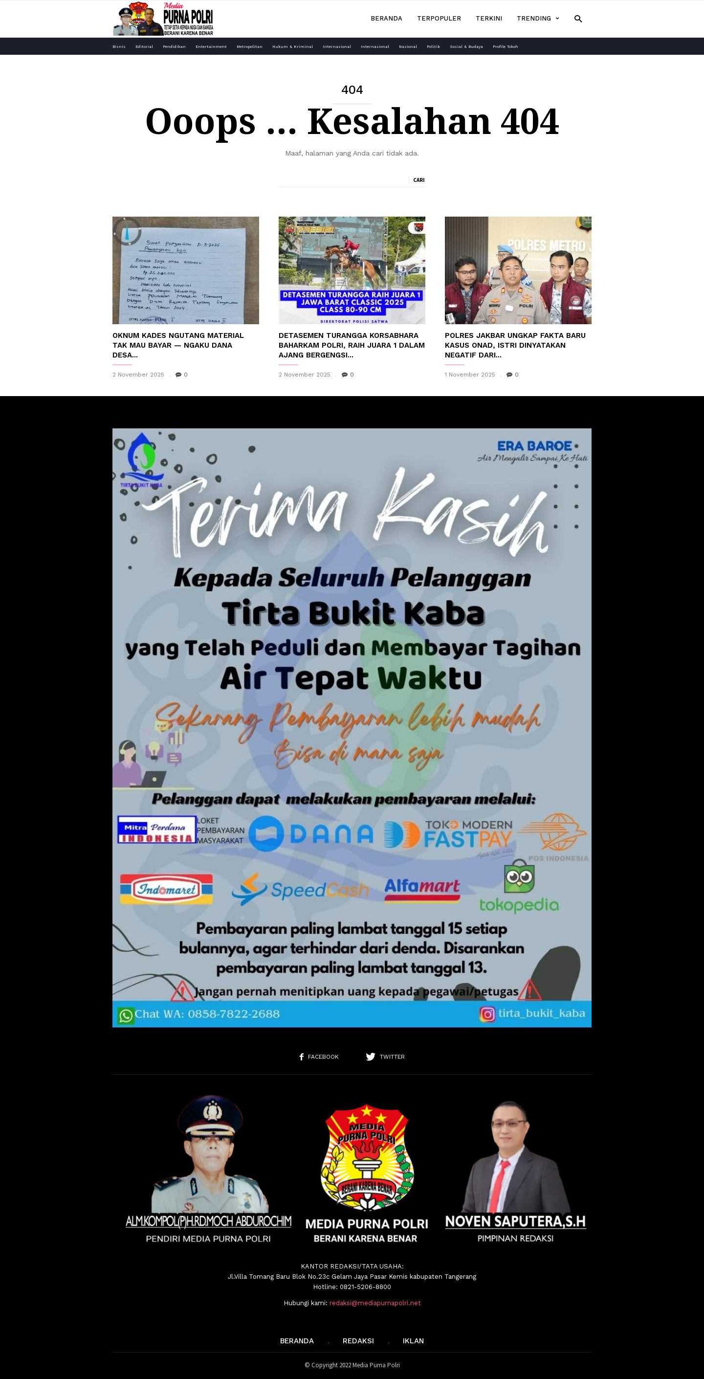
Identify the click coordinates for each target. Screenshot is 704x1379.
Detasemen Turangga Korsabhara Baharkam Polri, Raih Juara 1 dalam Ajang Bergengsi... (352, 345)
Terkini (489, 18)
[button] (578, 18)
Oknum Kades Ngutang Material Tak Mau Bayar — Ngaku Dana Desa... (178, 345)
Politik (433, 46)
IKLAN (413, 1340)
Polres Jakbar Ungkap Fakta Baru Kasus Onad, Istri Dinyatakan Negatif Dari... (515, 345)
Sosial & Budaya (466, 46)
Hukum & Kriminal (292, 46)
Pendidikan (174, 46)
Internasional (337, 46)
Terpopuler (439, 18)
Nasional (408, 46)
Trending (538, 18)
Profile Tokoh (505, 46)
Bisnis (119, 46)
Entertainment (211, 46)
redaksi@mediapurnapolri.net (375, 1303)
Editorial (144, 46)
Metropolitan (250, 46)
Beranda (386, 18)
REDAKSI (358, 1340)
